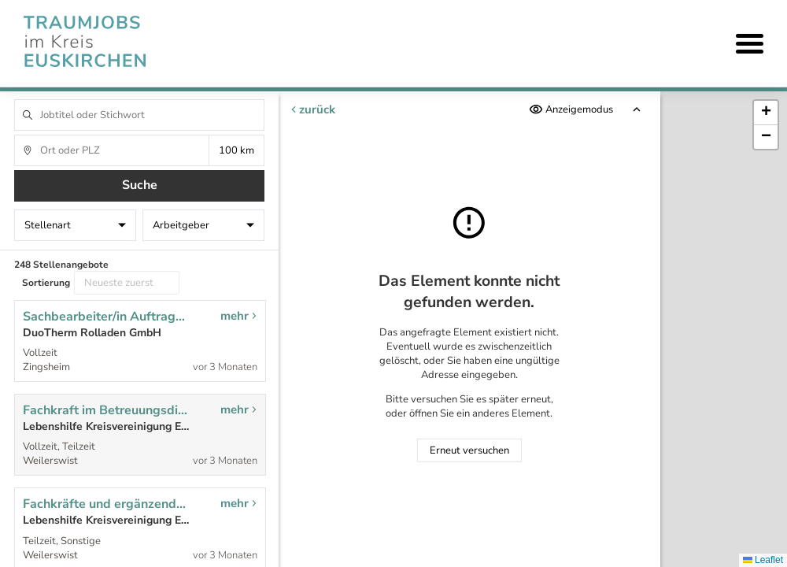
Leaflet (763, 559)
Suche (139, 185)
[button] (766, 113)
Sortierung (46, 282)
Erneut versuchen (469, 450)
